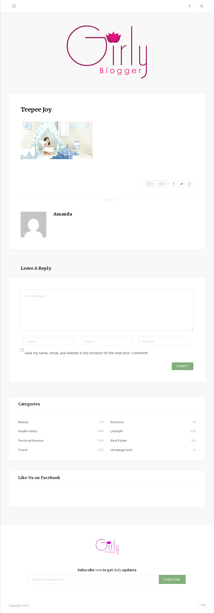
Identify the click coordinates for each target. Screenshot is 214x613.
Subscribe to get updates (107, 570)
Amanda (63, 214)
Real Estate (119, 440)
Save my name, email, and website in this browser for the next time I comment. (86, 353)
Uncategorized (121, 450)
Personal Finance (30, 440)
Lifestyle (117, 431)
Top (201, 605)
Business (117, 422)
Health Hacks (27, 431)
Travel (22, 450)
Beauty (23, 422)
